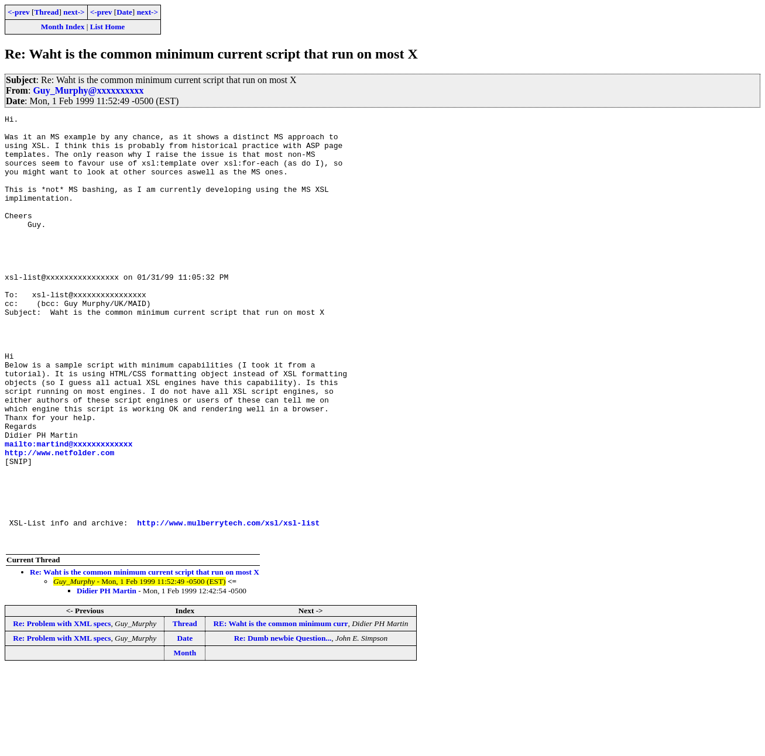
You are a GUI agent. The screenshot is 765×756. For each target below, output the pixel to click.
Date (124, 12)
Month (185, 738)
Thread (46, 12)
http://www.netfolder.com (59, 521)
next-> (73, 12)
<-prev (19, 12)
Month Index (62, 26)
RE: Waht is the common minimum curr (280, 709)
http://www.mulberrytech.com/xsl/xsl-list (228, 605)
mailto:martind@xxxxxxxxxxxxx (68, 510)
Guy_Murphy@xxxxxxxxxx (88, 90)
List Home (107, 26)
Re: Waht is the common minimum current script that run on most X (144, 658)
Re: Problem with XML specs (62, 709)
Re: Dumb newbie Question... (283, 724)
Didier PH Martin (106, 676)
